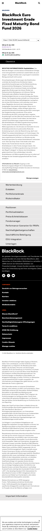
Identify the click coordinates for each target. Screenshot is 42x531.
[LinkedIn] (3, 275)
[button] (3, 3)
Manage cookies (8, 346)
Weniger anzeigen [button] (32, 178)
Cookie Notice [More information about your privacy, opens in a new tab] (32, 529)
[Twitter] (8, 275)
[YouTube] (13, 275)
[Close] (39, 521)
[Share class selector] (21, 40)
